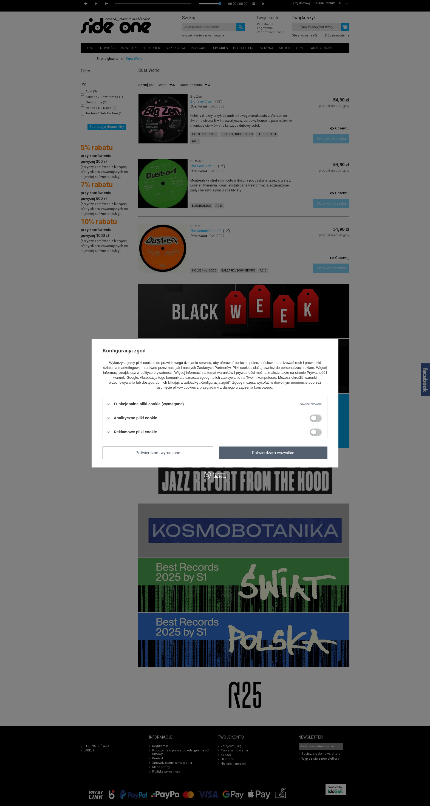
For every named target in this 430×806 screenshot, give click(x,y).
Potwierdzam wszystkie (273, 453)
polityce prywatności (156, 373)
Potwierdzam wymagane (158, 453)
